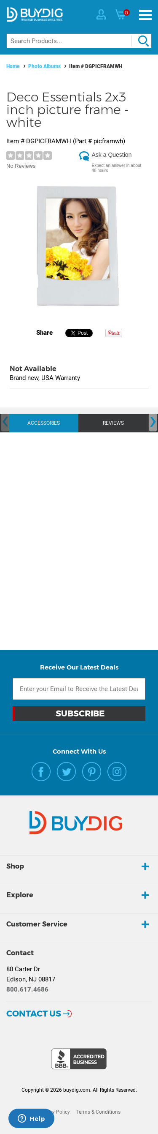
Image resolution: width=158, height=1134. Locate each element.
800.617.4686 (27, 989)
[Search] (79, 40)
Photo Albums (44, 66)
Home (13, 66)
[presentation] (5, 421)
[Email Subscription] (79, 689)
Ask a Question (112, 154)
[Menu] (145, 15)
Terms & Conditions (98, 1112)
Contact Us (33, 1013)
